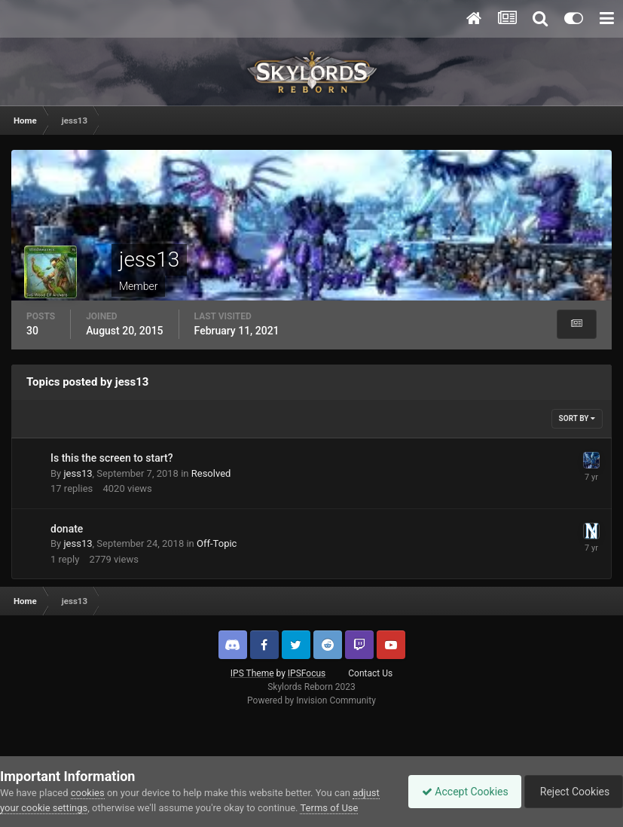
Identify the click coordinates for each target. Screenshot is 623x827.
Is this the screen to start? (111, 458)
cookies (88, 777)
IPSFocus (306, 673)
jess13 (77, 473)
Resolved (211, 473)
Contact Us (370, 673)
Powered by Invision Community (311, 700)
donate (66, 529)
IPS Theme (252, 673)
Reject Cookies (571, 784)
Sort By (577, 418)
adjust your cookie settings (58, 792)
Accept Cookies (457, 784)
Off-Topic (217, 543)
